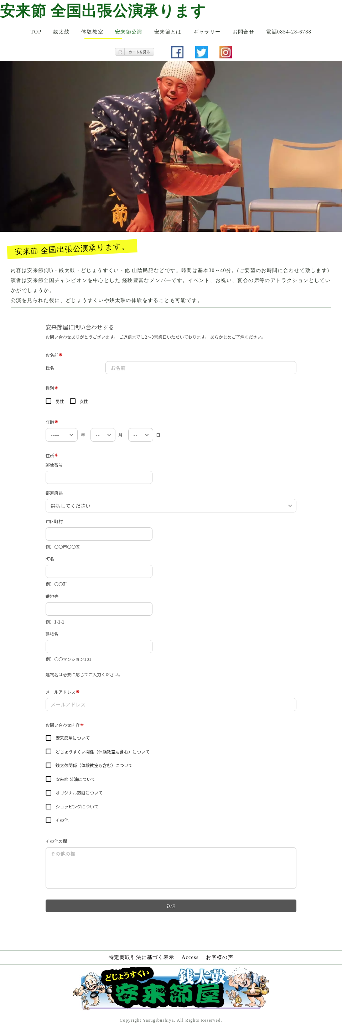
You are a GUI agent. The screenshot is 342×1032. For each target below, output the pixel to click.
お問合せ (244, 32)
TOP (36, 32)
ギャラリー (207, 32)
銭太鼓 (61, 32)
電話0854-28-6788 (288, 32)
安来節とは (168, 32)
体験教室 (92, 32)
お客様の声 (219, 957)
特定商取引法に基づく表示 (142, 957)
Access (190, 957)
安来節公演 (128, 32)
